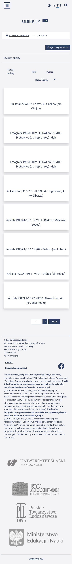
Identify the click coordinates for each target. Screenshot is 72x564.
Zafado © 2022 (36, 558)
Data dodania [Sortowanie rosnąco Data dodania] (44, 79)
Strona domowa (17, 35)
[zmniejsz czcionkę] (54, 6)
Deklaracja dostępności (16, 368)
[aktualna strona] (36, 321)
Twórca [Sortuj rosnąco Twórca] (52, 71)
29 (56, 321)
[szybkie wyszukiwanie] (66, 5)
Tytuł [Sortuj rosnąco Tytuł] (36, 71)
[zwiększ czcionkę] (60, 5)
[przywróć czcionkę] (57, 6)
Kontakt (9, 362)
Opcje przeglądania (57, 47)
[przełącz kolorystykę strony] (49, 5)
